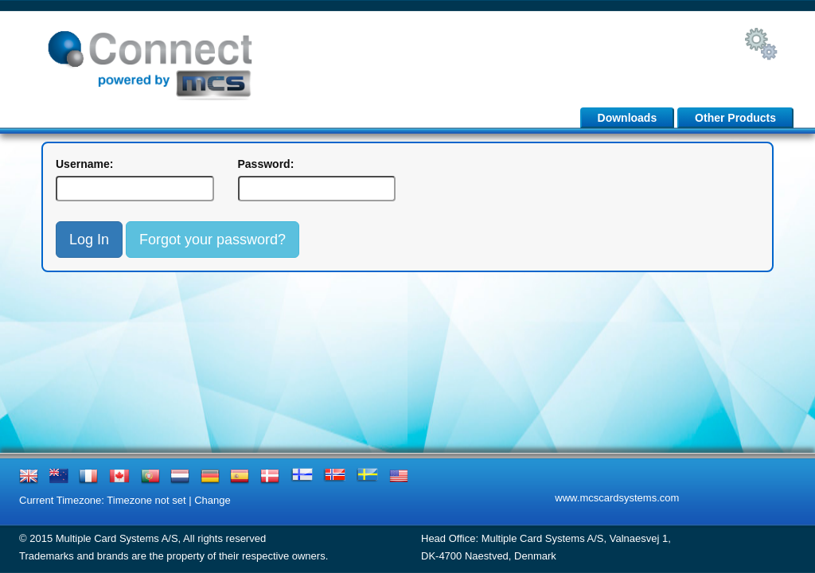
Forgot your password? (212, 240)
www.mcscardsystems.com (617, 498)
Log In (89, 240)
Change (212, 500)
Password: (266, 164)
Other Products (735, 117)
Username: (84, 164)
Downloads (627, 117)
